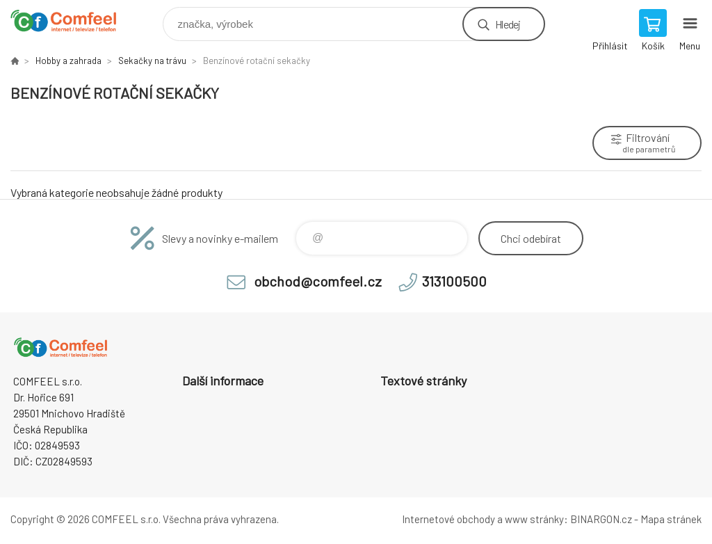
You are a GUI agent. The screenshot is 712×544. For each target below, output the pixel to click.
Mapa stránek (671, 519)
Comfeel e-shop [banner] (72, 20)
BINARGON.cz (601, 519)
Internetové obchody (448, 519)
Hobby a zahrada (68, 60)
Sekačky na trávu (152, 60)
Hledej (507, 24)
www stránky (534, 519)
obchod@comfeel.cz (318, 281)
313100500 (454, 281)
